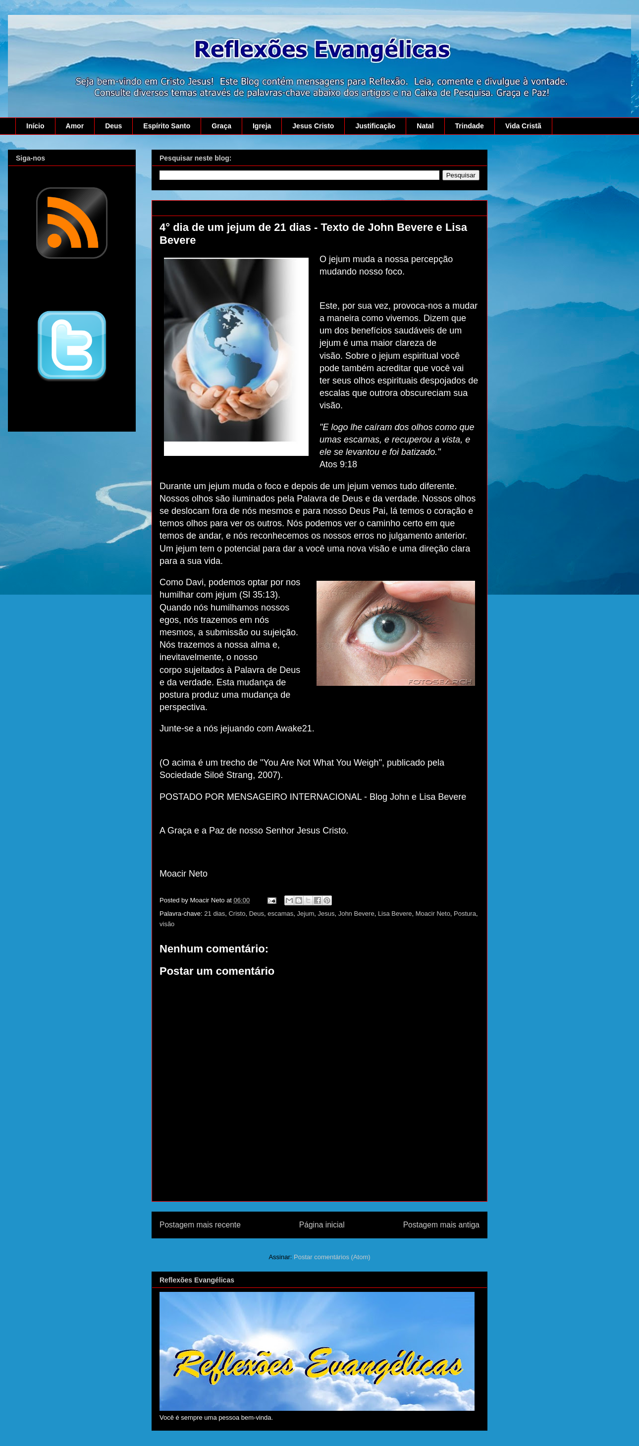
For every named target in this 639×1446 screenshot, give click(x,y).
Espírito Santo (166, 126)
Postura (465, 913)
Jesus (326, 913)
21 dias (214, 913)
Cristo (236, 913)
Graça (221, 126)
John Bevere (356, 913)
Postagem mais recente (200, 1225)
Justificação (375, 126)
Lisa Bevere (395, 913)
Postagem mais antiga (441, 1225)
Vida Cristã (523, 126)
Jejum (306, 913)
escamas (280, 913)
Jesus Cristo (313, 126)
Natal (425, 126)
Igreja (262, 126)
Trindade (469, 126)
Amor (75, 126)
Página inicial (322, 1225)
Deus (113, 126)
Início (35, 126)
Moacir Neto (433, 913)
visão (167, 924)
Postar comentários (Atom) (332, 1257)
